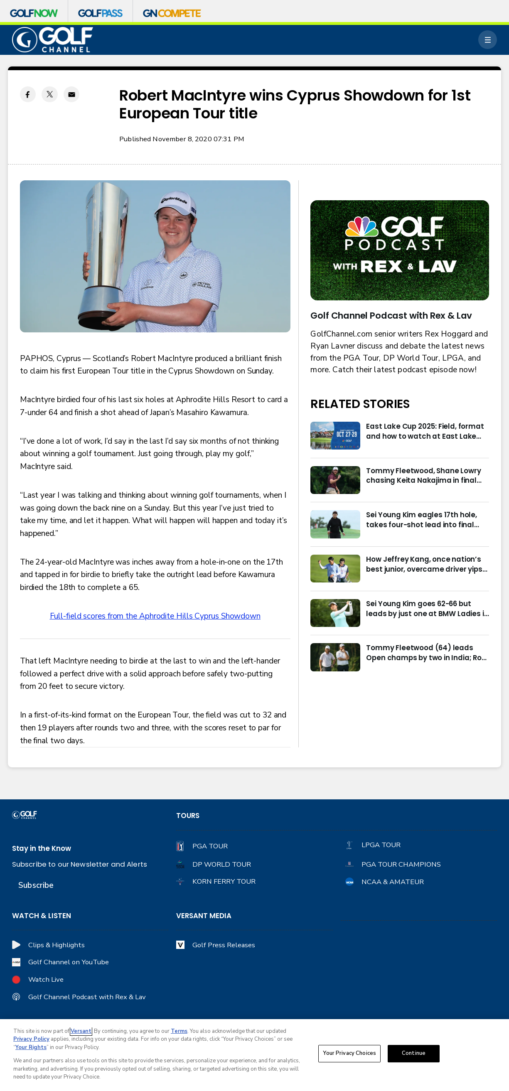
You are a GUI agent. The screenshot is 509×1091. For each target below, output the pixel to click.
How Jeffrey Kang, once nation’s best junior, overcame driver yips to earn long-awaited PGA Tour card (424, 565)
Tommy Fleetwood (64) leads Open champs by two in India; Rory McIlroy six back (427, 653)
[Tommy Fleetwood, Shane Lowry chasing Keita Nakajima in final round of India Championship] (335, 480)
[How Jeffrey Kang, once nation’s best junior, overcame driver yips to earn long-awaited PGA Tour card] (335, 568)
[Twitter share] (49, 94)
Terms (179, 1031)
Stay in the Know (41, 848)
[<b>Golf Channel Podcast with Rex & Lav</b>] (399, 250)
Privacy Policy (31, 1039)
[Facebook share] (28, 94)
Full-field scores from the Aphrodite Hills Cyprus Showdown (155, 616)
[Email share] (71, 94)
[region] (254, 1055)
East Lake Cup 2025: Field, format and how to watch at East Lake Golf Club (425, 432)
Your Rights (31, 1047)
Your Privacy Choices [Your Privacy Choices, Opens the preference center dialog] (349, 1053)
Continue (413, 1053)
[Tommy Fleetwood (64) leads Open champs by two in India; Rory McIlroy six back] (335, 657)
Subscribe (36, 885)
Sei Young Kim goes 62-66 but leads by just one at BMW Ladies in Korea (427, 609)
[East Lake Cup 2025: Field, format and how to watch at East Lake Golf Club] (335, 436)
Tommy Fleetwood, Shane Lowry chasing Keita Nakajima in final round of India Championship (423, 476)
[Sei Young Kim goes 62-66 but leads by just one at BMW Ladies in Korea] (335, 613)
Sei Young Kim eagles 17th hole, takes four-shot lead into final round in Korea (421, 520)
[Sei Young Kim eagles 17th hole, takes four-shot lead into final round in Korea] (335, 524)
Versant (81, 1031)
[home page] (52, 39)
